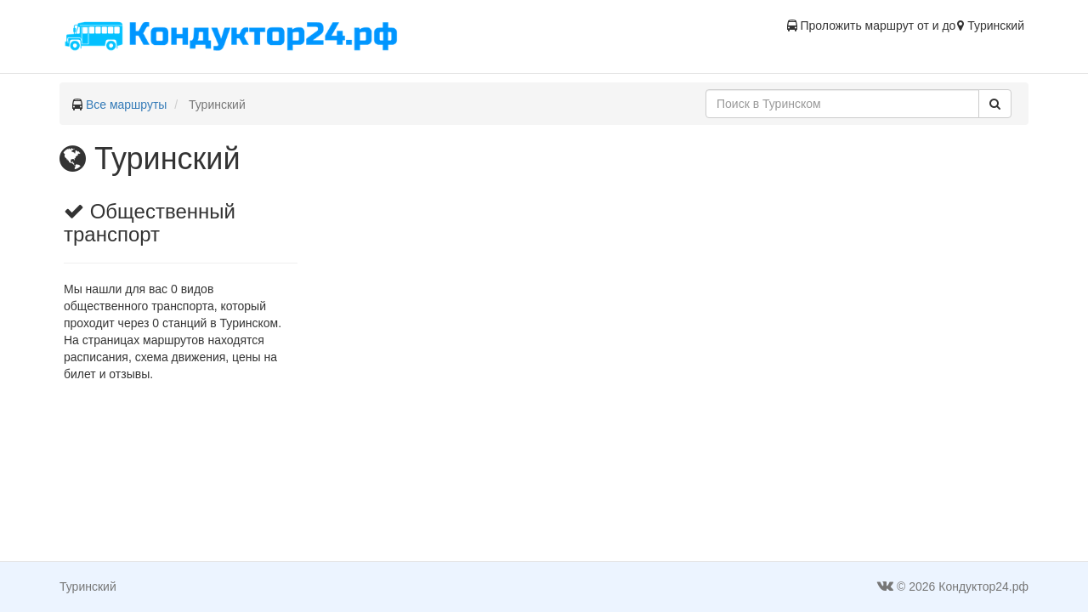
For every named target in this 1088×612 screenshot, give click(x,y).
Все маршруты (126, 104)
